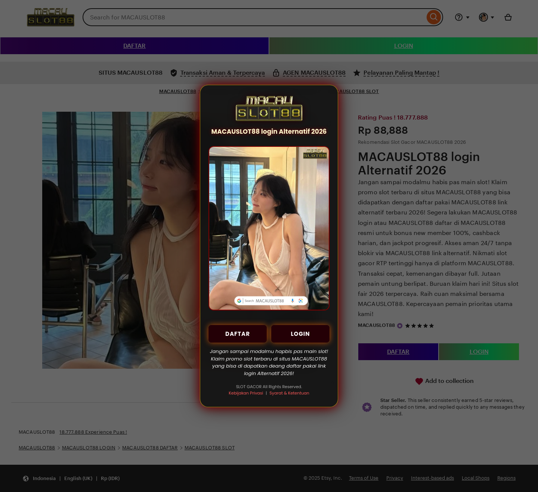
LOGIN (300, 334)
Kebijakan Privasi (246, 393)
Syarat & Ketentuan (289, 393)
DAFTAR (237, 334)
